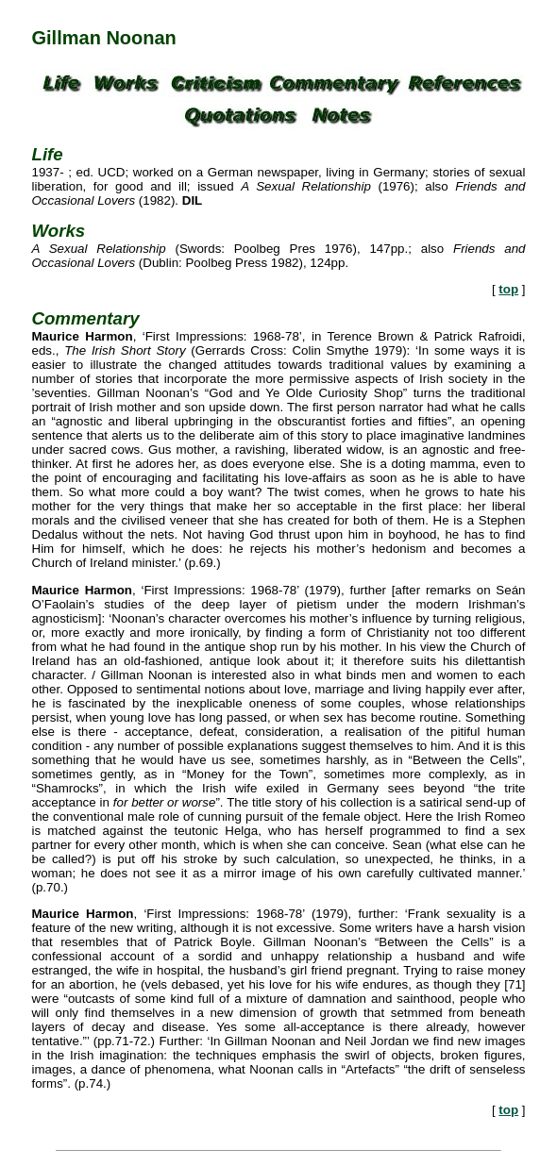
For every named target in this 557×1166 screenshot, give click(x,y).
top (508, 289)
